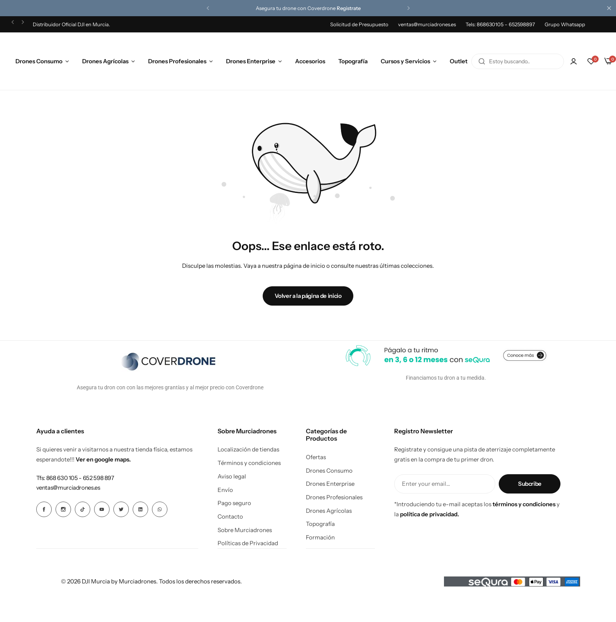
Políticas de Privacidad (248, 543)
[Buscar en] (481, 61)
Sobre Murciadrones (245, 530)
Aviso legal (232, 476)
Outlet (458, 61)
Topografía (353, 61)
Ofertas (316, 457)
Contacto (230, 516)
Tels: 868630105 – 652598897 (500, 24)
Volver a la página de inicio (308, 295)
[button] (208, 8)
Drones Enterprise (250, 61)
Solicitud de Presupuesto (359, 24)
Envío (225, 490)
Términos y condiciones (249, 463)
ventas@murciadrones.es (427, 24)
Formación (320, 537)
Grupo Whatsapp (565, 24)
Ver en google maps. (103, 459)
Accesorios (310, 61)
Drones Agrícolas (105, 61)
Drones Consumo (38, 61)
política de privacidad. (429, 514)
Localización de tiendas (248, 449)
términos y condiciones (524, 504)
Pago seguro (234, 503)
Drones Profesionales (177, 61)
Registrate (349, 8)
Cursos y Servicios (405, 61)
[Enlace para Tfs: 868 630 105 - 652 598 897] (75, 478)
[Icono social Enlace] (44, 509)
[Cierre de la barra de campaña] (610, 8)
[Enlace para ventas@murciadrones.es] (68, 487)
